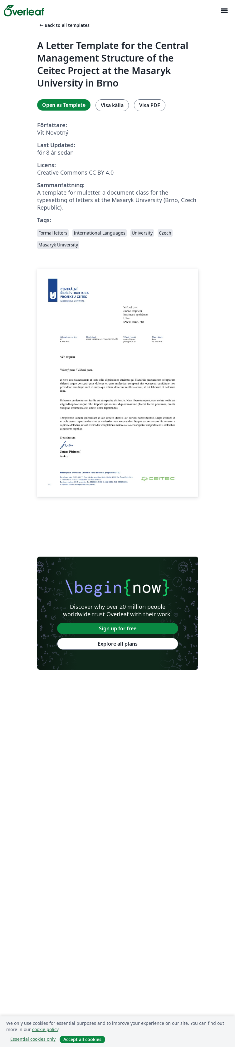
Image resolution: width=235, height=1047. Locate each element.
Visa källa (112, 105)
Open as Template (64, 105)
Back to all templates (64, 25)
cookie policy (45, 1029)
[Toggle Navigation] (224, 10)
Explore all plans (118, 643)
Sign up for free (117, 628)
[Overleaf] (24, 10)
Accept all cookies (82, 1039)
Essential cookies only (33, 1039)
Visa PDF (149, 105)
